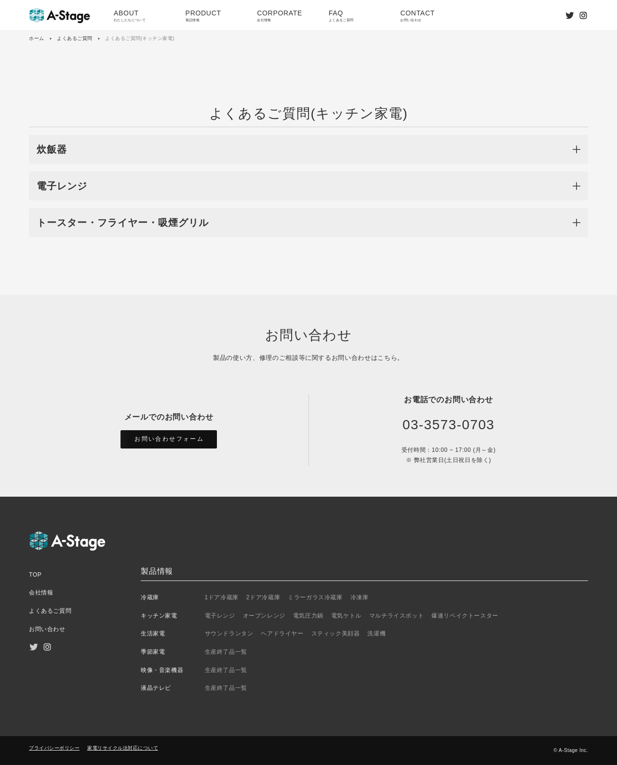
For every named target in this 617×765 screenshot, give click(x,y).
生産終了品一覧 (226, 651)
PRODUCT (214, 16)
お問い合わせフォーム (169, 438)
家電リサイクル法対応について (122, 748)
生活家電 (153, 633)
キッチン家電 (159, 615)
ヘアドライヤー (282, 633)
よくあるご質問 (75, 38)
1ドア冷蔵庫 (222, 597)
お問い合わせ (47, 629)
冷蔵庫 (150, 597)
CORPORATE (285, 16)
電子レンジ (220, 615)
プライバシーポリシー (54, 748)
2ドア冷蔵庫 (263, 597)
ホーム (36, 38)
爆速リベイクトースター (464, 615)
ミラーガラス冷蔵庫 (315, 597)
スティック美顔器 (335, 633)
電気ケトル (346, 615)
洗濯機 (376, 633)
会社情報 (41, 592)
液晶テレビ (156, 688)
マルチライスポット (396, 615)
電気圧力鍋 (308, 615)
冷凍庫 (359, 597)
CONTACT (428, 16)
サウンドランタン (229, 633)
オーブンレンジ (264, 615)
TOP (35, 574)
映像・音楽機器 (162, 670)
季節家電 (153, 651)
